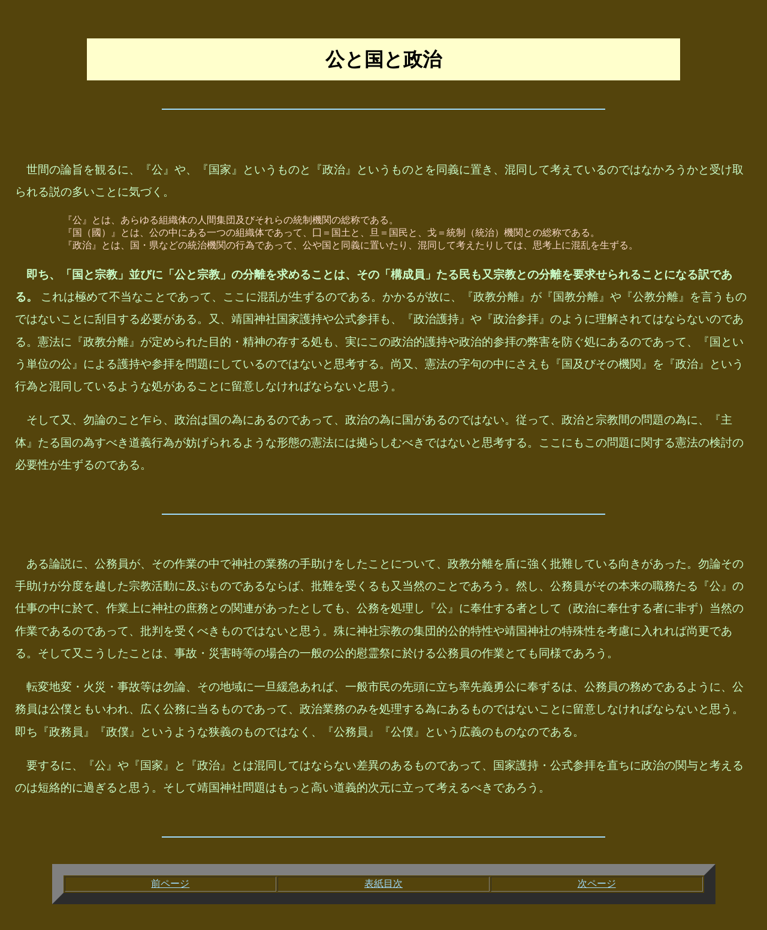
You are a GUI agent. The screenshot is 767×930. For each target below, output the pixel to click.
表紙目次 (383, 883)
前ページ (170, 883)
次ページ (597, 883)
